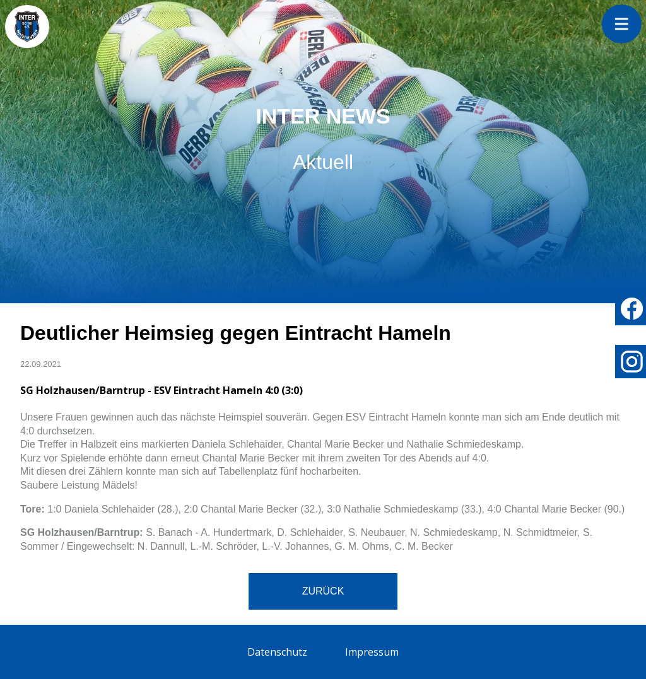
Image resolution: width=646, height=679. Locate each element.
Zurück (323, 591)
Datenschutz (277, 652)
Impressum (372, 652)
